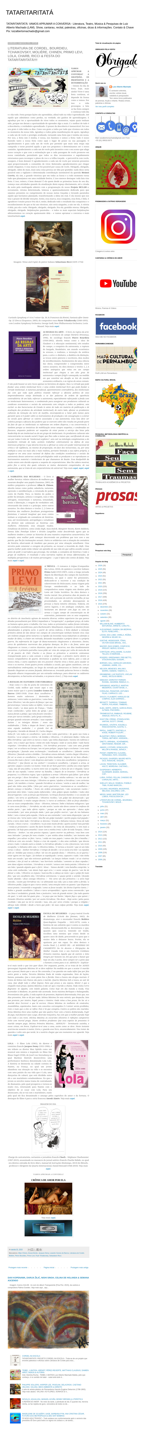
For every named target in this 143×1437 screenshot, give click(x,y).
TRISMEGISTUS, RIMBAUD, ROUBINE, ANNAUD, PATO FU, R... (116, 715)
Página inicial (49, 1268)
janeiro (103, 827)
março (103, 820)
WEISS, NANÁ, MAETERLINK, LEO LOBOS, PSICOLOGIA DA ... (114, 795)
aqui (53, 1217)
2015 (100, 604)
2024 (100, 573)
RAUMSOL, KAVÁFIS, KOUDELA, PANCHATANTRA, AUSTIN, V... (113, 726)
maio (102, 813)
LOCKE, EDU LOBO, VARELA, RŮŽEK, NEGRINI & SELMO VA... (116, 636)
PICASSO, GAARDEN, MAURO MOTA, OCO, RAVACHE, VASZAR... (115, 760)
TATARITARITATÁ (29, 12)
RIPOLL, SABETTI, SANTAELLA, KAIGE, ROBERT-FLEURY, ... (113, 731)
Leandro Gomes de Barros (59, 1253)
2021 (100, 583)
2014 (100, 832)
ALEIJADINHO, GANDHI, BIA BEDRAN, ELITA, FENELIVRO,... (116, 630)
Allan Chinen (22, 1253)
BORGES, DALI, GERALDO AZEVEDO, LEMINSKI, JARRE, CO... (116, 664)
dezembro (104, 607)
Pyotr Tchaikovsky (42, 1256)
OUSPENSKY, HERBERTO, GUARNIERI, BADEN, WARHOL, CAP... (114, 772)
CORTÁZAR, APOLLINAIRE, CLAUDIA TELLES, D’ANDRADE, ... (115, 653)
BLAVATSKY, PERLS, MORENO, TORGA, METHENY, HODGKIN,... (114, 737)
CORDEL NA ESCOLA (31, 1356)
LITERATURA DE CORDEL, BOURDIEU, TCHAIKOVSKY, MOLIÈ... (116, 801)
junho (102, 810)
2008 (100, 853)
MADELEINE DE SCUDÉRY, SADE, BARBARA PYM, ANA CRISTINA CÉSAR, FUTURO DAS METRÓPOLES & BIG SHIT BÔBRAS (53, 1415)
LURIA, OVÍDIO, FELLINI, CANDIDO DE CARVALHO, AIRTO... (116, 778)
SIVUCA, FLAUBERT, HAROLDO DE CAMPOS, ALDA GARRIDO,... (114, 698)
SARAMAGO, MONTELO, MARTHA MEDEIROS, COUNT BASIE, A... (114, 687)
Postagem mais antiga (79, 1268)
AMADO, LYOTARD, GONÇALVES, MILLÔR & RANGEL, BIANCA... (114, 748)
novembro (104, 610)
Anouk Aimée (33, 1253)
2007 (100, 856)
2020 (100, 586)
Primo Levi (31, 1256)
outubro (103, 614)
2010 (100, 846)
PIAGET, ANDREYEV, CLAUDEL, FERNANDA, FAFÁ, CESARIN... (114, 754)
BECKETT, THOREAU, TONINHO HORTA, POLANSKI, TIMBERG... (114, 703)
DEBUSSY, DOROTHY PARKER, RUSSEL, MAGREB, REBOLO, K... (115, 681)
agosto (103, 621)
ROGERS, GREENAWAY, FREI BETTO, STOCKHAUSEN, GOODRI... (116, 659)
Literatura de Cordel (77, 1253)
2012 (100, 839)
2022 (100, 579)
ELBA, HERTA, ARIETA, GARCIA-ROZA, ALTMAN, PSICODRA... (116, 709)
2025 (100, 569)
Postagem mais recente (17, 1268)
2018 (100, 593)
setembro (104, 617)
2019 (100, 590)
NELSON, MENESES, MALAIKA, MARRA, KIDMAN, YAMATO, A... (114, 670)
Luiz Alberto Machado (121, 87)
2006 (100, 860)
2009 (100, 849)
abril (102, 817)
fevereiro (104, 824)
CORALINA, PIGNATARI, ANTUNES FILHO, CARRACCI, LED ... (114, 692)
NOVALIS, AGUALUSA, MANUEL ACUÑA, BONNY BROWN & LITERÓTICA (52, 1399)
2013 (100, 835)
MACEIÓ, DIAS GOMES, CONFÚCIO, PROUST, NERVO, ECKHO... (115, 647)
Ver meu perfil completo (104, 107)
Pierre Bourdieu (20, 1256)
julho (102, 806)
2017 (100, 597)
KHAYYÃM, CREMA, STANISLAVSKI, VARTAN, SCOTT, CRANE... (115, 720)
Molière (11, 1256)
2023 (100, 576)
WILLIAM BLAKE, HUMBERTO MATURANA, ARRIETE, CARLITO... (115, 625)
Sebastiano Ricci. (55, 1256)
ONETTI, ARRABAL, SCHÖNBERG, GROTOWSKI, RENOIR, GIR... (114, 743)
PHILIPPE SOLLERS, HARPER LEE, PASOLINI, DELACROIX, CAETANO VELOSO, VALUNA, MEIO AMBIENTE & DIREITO (51, 1386)
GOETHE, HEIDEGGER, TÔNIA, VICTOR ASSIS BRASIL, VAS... (113, 642)
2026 (100, 566)
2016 (100, 600)
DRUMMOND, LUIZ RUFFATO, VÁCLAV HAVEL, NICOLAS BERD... (116, 675)
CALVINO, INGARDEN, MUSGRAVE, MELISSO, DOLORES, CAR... (115, 790)
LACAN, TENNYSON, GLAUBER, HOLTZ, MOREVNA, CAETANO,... (114, 765)
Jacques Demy (44, 1253)
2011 (100, 842)
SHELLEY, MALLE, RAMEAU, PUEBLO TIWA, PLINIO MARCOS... (115, 784)
